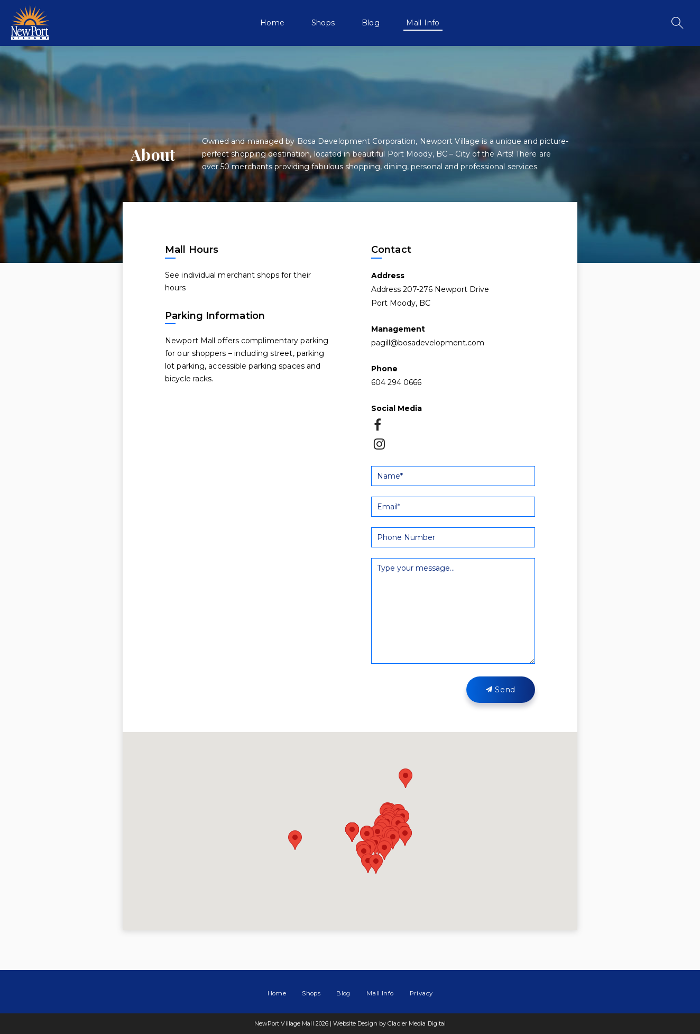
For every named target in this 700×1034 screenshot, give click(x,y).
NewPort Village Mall (30, 22)
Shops (323, 23)
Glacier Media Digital (417, 1023)
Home (272, 23)
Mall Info (423, 23)
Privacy (421, 993)
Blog (371, 23)
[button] (377, 834)
